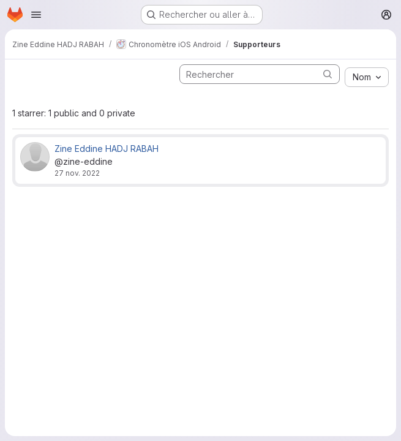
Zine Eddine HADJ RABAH (106, 148)
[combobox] (367, 77)
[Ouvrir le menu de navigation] (36, 14)
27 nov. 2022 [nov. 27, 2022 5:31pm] (77, 173)
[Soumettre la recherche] (327, 74)
